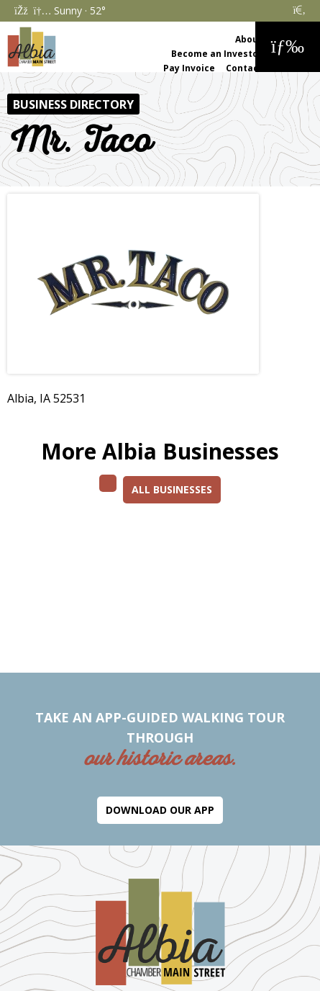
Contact (244, 68)
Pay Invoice (189, 68)
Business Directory (73, 104)
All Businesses (172, 489)
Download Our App (160, 810)
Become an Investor (216, 54)
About (248, 39)
